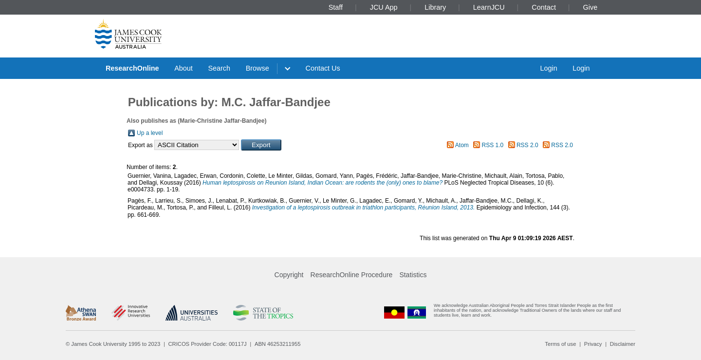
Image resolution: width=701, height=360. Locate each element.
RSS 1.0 (493, 145)
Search (219, 68)
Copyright (289, 275)
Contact (544, 7)
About (183, 68)
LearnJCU (489, 7)
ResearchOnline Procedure (352, 275)
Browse (257, 68)
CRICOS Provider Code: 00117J (207, 344)
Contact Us (323, 68)
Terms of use (560, 344)
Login (548, 68)
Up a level (150, 133)
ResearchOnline (132, 68)
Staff (336, 7)
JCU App (384, 7)
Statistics (412, 275)
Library (435, 7)
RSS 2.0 (527, 145)
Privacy (593, 344)
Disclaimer (622, 344)
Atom (462, 145)
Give (590, 7)
